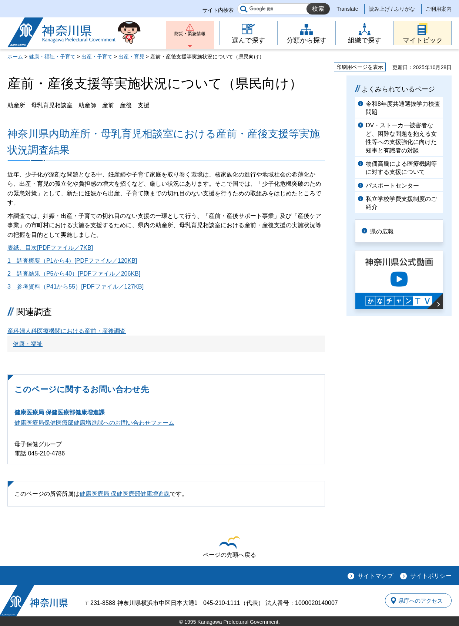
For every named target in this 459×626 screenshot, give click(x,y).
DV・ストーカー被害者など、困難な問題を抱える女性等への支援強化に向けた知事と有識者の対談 (401, 137)
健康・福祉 (28, 344)
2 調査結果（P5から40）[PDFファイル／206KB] (73, 273)
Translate (347, 9)
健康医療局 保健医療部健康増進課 (59, 412)
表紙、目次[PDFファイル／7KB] (50, 248)
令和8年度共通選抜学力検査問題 (403, 108)
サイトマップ (375, 576)
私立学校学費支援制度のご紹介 (401, 203)
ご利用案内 (439, 9)
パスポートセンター (392, 185)
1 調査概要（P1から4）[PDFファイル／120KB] (72, 261)
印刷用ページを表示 (359, 67)
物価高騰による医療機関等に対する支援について (401, 168)
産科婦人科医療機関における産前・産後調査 (66, 331)
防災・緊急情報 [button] (190, 36)
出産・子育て (97, 57)
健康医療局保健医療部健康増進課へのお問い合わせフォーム (94, 423)
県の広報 (386, 231)
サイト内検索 (218, 10)
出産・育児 (131, 57)
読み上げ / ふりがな (392, 9)
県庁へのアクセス (417, 600)
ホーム (15, 57)
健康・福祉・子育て (52, 57)
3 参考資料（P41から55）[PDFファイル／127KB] (75, 286)
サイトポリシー (431, 576)
